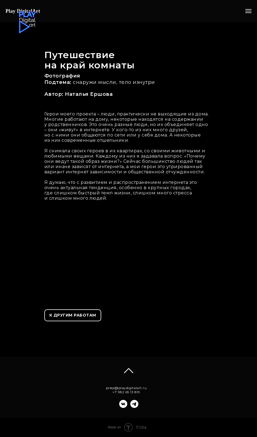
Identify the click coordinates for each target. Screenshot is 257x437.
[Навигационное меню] (248, 11)
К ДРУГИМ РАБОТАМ (72, 315)
